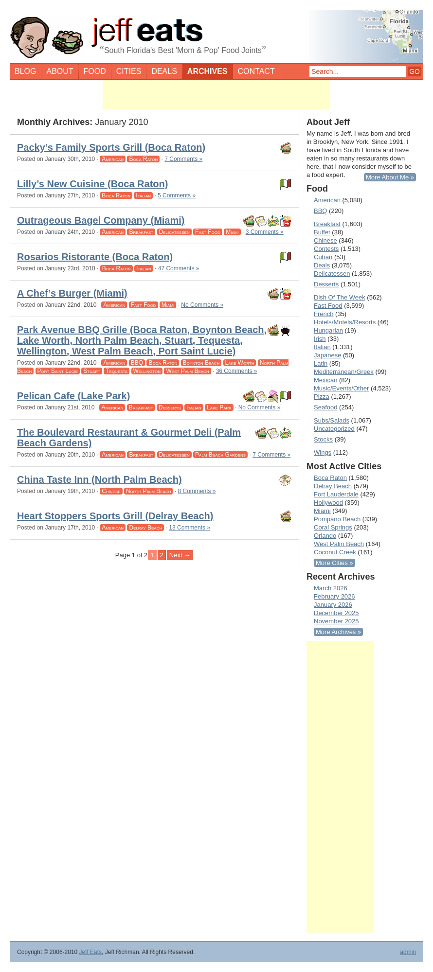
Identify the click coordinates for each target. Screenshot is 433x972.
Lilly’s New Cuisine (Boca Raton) (92, 183)
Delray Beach (145, 527)
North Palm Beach (148, 491)
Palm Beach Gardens (220, 454)
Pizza (321, 396)
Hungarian (328, 330)
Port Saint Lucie (57, 371)
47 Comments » (178, 268)
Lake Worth (239, 362)
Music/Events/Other (341, 388)
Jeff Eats (90, 952)
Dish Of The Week (339, 297)
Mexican (325, 380)
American (113, 159)
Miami (232, 232)
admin (408, 952)
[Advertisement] (216, 94)
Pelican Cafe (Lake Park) (73, 395)
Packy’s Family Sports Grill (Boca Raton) (111, 147)
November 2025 (336, 621)
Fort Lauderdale (336, 494)
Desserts (170, 407)
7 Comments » (183, 159)
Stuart (91, 371)
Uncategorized (334, 428)
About (59, 71)
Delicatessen (174, 232)
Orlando (325, 535)
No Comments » (202, 304)
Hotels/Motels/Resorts (345, 322)
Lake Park (219, 407)
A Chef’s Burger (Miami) (72, 293)
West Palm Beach (187, 371)
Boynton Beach (201, 362)
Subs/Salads (331, 420)
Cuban (323, 257)
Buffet (322, 232)
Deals (164, 71)
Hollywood (328, 502)
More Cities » (334, 562)
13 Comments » (189, 527)
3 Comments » (265, 232)
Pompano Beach (337, 519)
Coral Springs (333, 527)
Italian (143, 195)
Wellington (147, 371)
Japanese (327, 355)
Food (95, 71)
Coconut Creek (335, 552)
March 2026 (330, 588)
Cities (129, 71)
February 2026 (334, 596)
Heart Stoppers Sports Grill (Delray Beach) (115, 516)
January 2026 (333, 604)
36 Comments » (236, 371)
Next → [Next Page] (179, 555)
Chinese (111, 491)
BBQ (137, 362)
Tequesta (116, 371)
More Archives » (338, 632)
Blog (25, 71)
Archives (207, 71)
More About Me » (390, 177)
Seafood (325, 407)
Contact (256, 71)
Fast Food (207, 232)
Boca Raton (143, 159)
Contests (326, 248)
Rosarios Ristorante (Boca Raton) (95, 256)
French (323, 314)
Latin (320, 363)
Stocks (323, 439)
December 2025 (336, 613)
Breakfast (141, 232)
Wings (322, 452)
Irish (320, 338)
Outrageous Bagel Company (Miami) (101, 220)
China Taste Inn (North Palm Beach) (99, 479)
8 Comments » (197, 491)
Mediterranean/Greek (344, 371)
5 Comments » (177, 195)
